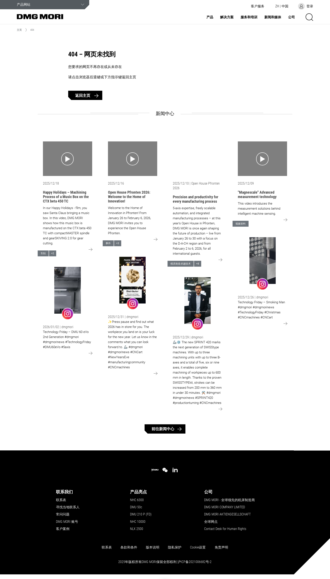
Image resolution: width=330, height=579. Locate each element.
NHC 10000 (137, 522)
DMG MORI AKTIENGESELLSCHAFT (227, 514)
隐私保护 (174, 547)
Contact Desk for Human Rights (225, 529)
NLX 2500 (136, 529)
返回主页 (83, 95)
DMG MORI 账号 (67, 522)
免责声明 (221, 547)
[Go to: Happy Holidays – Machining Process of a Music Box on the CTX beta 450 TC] (67, 158)
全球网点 (211, 522)
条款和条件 (128, 547)
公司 (291, 17)
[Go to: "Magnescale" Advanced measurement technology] (262, 158)
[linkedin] (175, 470)
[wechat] (165, 470)
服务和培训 (249, 17)
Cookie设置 (198, 547)
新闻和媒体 (272, 17)
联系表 (61, 500)
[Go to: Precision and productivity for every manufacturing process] (197, 158)
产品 (209, 17)
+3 (117, 243)
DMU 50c (136, 507)
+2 (52, 253)
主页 (19, 29)
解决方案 (227, 17)
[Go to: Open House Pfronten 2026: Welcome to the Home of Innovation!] (132, 158)
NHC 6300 (137, 500)
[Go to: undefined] (67, 293)
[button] (258, 6)
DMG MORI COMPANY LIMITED (224, 507)
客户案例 (62, 529)
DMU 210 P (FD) (141, 514)
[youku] (155, 470)
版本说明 (152, 547)
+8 (197, 263)
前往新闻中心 (163, 429)
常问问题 (62, 514)
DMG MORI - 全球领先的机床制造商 (229, 500)
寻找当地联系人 (68, 507)
